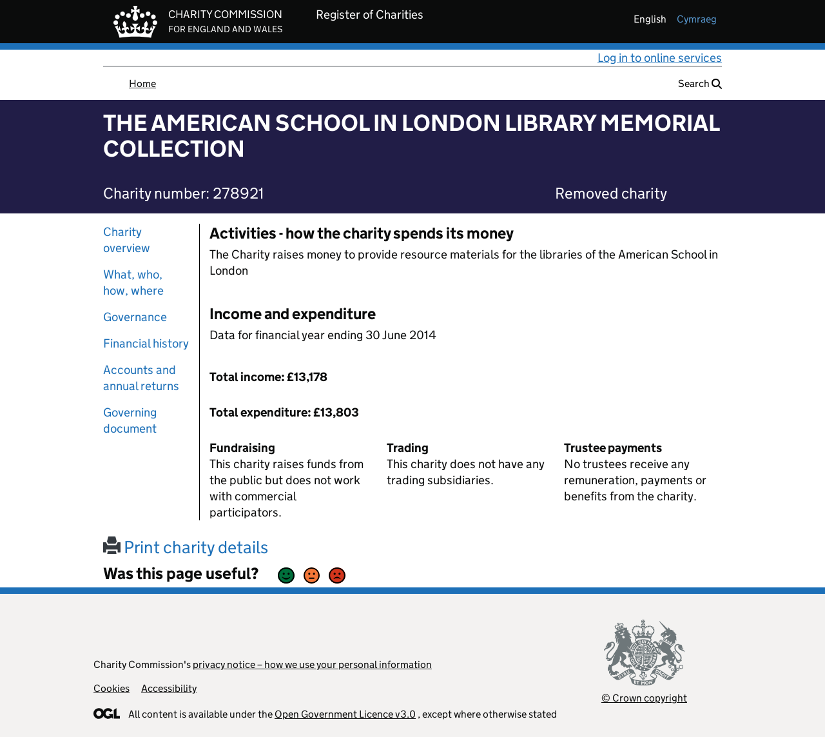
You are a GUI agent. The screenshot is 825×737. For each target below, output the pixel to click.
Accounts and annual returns (141, 377)
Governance (135, 317)
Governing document (130, 420)
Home (142, 83)
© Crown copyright (644, 698)
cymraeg (697, 19)
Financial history (146, 343)
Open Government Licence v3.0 (345, 714)
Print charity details (185, 547)
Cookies (111, 688)
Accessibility (169, 688)
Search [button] (700, 83)
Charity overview (126, 239)
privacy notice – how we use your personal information (312, 664)
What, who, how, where (133, 282)
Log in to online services (659, 57)
